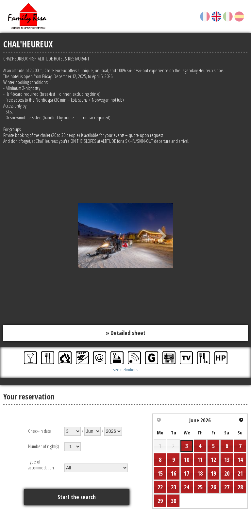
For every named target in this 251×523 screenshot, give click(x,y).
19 (213, 473)
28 (240, 487)
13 (226, 460)
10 (186, 460)
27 (226, 487)
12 (213, 460)
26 (213, 487)
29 (160, 501)
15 (160, 473)
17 (186, 473)
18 (200, 473)
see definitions (125, 369)
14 (240, 460)
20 (226, 473)
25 (200, 487)
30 (173, 501)
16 (173, 473)
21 (240, 473)
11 (200, 460)
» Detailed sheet (125, 333)
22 (160, 487)
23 (173, 487)
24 (186, 487)
